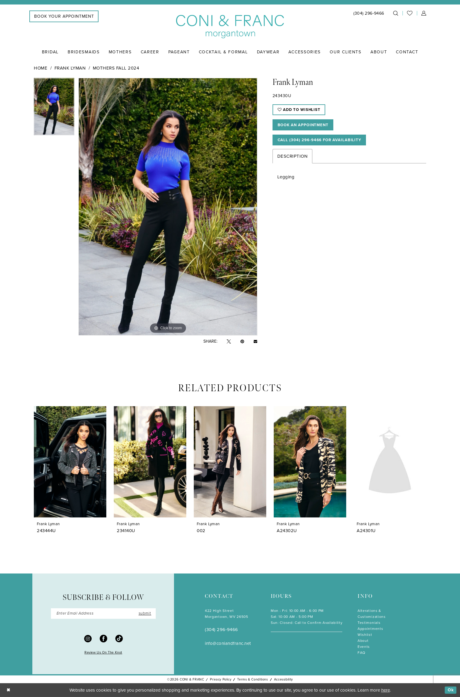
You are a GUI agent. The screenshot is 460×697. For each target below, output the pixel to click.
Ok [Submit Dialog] (450, 690)
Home (40, 68)
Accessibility (283, 679)
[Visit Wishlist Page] (409, 13)
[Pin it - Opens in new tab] (242, 341)
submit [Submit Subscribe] (144, 614)
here (385, 690)
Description (292, 159)
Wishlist (365, 634)
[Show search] (395, 13)
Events (364, 646)
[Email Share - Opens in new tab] (255, 341)
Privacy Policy (220, 679)
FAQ (361, 652)
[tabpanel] (54, 108)
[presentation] (70, 461)
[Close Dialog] (9, 690)
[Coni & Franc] (230, 27)
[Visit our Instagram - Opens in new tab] (88, 639)
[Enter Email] (103, 614)
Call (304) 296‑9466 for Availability (323, 143)
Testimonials (369, 622)
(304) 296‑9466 (221, 629)
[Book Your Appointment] (64, 16)
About (363, 640)
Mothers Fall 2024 (116, 68)
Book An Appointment (306, 127)
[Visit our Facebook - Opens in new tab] (103, 639)
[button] (424, 13)
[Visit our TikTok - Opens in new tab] (119, 639)
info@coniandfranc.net (228, 643)
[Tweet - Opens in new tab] (228, 341)
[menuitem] (64, 16)
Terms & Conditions (252, 679)
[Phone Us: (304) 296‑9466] (369, 13)
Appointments (370, 628)
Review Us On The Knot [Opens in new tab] (103, 653)
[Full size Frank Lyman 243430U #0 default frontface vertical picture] (168, 206)
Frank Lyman (70, 68)
